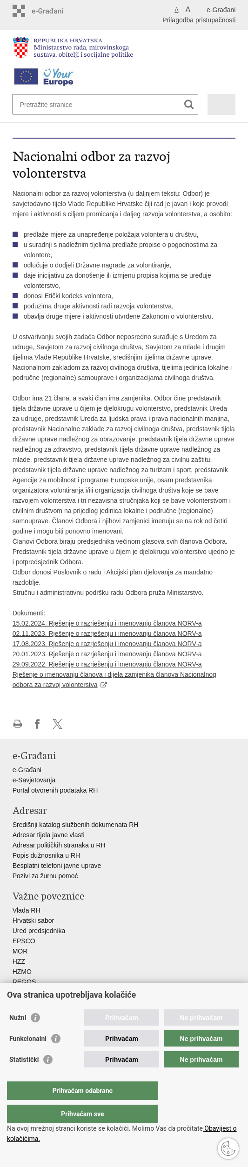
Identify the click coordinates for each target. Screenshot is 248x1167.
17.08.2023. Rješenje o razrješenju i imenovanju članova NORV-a (107, 643)
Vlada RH (26, 910)
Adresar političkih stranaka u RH (59, 845)
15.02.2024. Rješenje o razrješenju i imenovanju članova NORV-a (107, 623)
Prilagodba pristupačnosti (198, 20)
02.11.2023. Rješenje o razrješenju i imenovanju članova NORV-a (107, 633)
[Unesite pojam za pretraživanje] (53, 104)
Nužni (17, 1036)
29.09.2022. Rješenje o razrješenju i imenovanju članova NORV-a (107, 664)
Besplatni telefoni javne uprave (57, 865)
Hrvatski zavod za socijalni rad (56, 992)
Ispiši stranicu (17, 724)
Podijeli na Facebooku (37, 724)
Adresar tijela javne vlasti (49, 835)
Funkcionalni (28, 1057)
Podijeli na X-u (57, 724)
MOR (20, 951)
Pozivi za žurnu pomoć (45, 876)
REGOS (24, 982)
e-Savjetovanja (34, 780)
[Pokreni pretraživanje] (189, 104)
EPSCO (24, 941)
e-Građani (221, 9)
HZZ (19, 961)
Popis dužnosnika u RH (46, 855)
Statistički (24, 1078)
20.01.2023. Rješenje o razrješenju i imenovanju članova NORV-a (107, 654)
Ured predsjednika (39, 930)
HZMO (22, 971)
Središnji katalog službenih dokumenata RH (76, 824)
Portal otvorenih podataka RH (56, 790)
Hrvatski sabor (33, 920)
